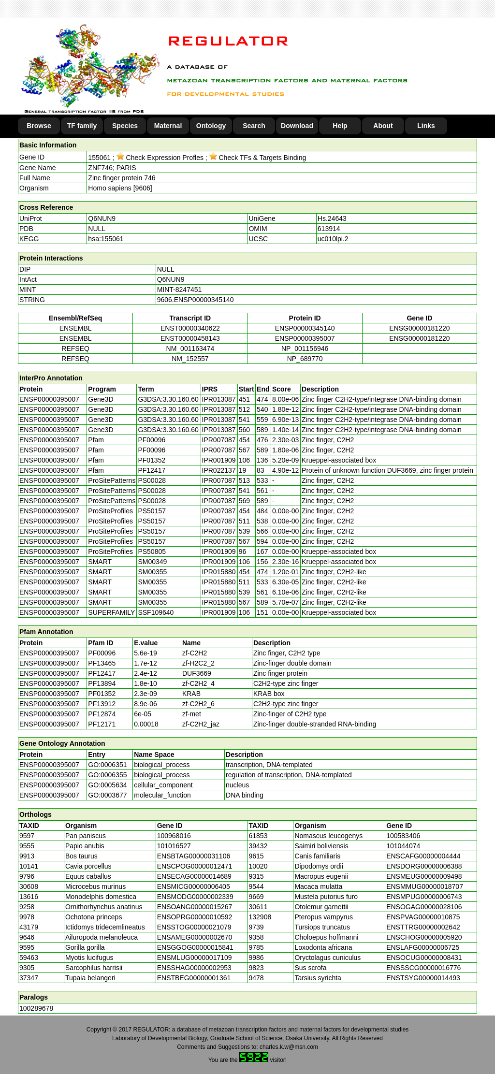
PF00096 (102, 653)
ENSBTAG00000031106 (194, 856)
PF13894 (102, 683)
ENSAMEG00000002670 (195, 937)
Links (426, 126)
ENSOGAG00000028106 (424, 907)
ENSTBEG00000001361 (194, 978)
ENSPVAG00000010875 (423, 917)
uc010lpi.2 (333, 239)
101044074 (403, 846)
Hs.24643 (332, 218)
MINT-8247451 (179, 289)
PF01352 (102, 693)
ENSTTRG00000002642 (423, 927)
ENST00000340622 (190, 328)
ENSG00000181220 (419, 328)
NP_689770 (305, 359)
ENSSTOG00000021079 (194, 927)
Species (125, 126)
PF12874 (102, 714)
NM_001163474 (190, 348)
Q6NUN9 (102, 218)
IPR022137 (219, 470)
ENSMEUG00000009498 (424, 876)
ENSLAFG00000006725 (422, 947)
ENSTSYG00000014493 (423, 978)
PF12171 (102, 724)
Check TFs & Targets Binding (257, 157)
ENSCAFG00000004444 (423, 856)
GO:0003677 (107, 795)
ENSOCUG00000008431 (424, 957)
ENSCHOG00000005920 (424, 937)
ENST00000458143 (190, 338)
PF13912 (102, 704)
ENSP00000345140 (305, 328)
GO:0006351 (107, 765)
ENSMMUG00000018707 (424, 886)
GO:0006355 (107, 775)
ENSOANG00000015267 (195, 907)
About (383, 126)
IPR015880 (219, 572)
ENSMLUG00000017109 (194, 957)
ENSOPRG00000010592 (195, 917)
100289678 (36, 1008)
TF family (82, 126)
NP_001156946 (304, 348)
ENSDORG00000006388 (424, 866)
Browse (39, 126)
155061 (99, 157)
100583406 (403, 836)
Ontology (211, 126)
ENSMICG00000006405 (193, 886)
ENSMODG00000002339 (195, 896)
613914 (329, 228)
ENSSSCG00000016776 (423, 968)
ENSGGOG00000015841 (195, 947)
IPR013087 (219, 399)
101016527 (174, 846)
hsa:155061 (105, 239)
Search (254, 126)
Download (297, 126)
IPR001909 (219, 460)
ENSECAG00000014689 (194, 876)
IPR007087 (219, 440)
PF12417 (102, 673)
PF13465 (102, 663)
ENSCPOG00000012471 (195, 866)
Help (340, 126)
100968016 (174, 836)
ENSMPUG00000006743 (424, 896)
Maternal (168, 126)
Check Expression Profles (160, 157)
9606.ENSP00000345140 (195, 300)
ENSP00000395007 (305, 338)
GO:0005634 (107, 785)
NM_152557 (190, 359)
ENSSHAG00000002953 (194, 968)
